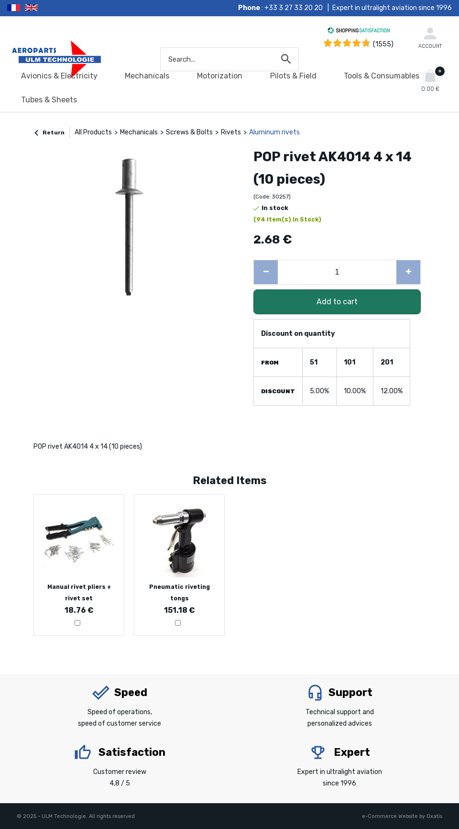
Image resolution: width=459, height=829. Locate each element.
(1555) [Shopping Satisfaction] (383, 44)
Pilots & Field (293, 75)
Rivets (231, 132)
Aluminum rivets (274, 132)
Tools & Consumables (381, 75)
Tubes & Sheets (49, 99)
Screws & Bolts (189, 132)
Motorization (219, 75)
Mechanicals (147, 75)
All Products (93, 132)
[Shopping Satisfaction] (359, 32)
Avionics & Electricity (59, 75)
